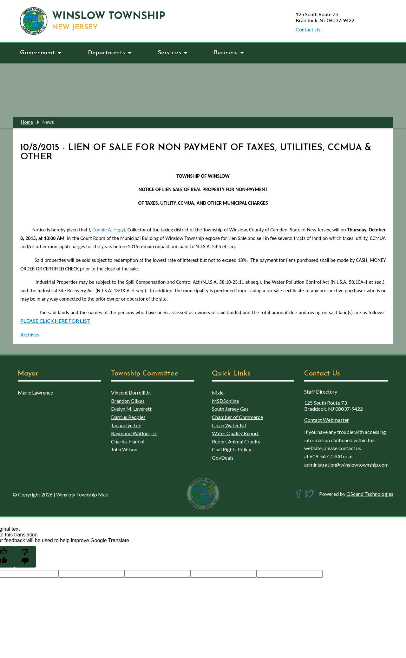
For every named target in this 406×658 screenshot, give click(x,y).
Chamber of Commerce (237, 417)
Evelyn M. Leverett (131, 409)
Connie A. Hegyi (108, 230)
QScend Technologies (369, 494)
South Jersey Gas (230, 409)
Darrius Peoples (128, 417)
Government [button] (41, 53)
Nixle (218, 392)
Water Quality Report (235, 433)
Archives (29, 334)
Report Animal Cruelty (236, 441)
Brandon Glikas (128, 401)
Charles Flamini (127, 441)
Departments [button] (110, 53)
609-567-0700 (326, 456)
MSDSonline (225, 401)
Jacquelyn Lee (126, 425)
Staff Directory (320, 392)
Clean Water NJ (229, 425)
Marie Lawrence (35, 392)
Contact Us (308, 29)
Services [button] (173, 53)
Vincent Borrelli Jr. (131, 392)
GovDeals (222, 458)
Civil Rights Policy (231, 449)
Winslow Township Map (82, 494)
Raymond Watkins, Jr (134, 433)
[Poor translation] (25, 557)
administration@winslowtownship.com (346, 465)
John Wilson (124, 449)
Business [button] (229, 53)
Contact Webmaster (326, 420)
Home (27, 122)
